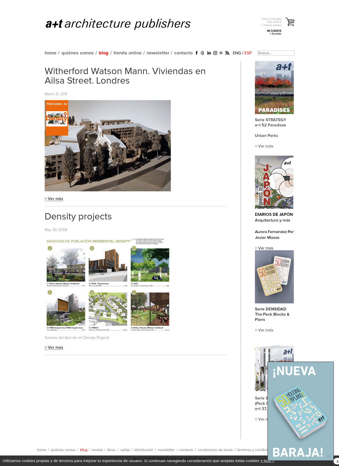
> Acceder (275, 33)
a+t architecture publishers (125, 24)
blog (104, 53)
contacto (183, 53)
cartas (125, 450)
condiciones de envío (215, 450)
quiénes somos (77, 53)
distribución (143, 450)
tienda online (128, 53)
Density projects (78, 217)
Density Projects (96, 338)
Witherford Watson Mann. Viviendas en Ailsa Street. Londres (125, 76)
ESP (247, 53)
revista (97, 450)
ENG (237, 53)
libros (111, 450)
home (50, 53)
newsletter (158, 53)
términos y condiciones (256, 450)
